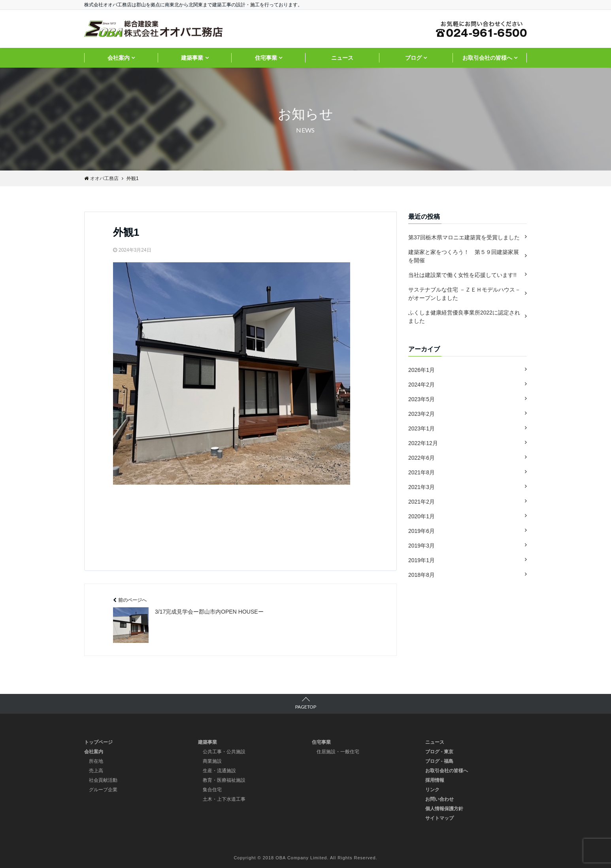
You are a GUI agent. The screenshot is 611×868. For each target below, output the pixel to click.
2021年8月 (421, 472)
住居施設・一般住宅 (338, 751)
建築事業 (192, 58)
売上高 (96, 770)
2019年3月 (421, 545)
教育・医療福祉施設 (224, 780)
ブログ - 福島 (439, 761)
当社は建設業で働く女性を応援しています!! (462, 275)
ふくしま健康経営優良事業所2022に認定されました (464, 316)
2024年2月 (421, 384)
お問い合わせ (439, 799)
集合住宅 (212, 789)
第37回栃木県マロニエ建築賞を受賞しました (464, 237)
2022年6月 (421, 458)
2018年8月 (421, 575)
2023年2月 (421, 414)
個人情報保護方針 (444, 808)
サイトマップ (439, 818)
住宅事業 (266, 58)
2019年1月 (421, 560)
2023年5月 (421, 399)
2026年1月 (421, 370)
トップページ (98, 742)
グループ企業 (103, 789)
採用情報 (434, 780)
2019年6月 (421, 531)
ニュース (342, 58)
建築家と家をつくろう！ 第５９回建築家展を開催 (463, 256)
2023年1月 (421, 428)
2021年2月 (421, 501)
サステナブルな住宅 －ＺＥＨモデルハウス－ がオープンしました (464, 293)
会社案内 (118, 58)
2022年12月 (423, 443)
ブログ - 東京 (439, 751)
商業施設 (212, 761)
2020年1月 (421, 516)
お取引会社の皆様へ (487, 58)
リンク (432, 789)
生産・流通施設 (219, 770)
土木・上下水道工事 (224, 799)
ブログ (413, 58)
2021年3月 (421, 487)
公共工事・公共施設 (224, 751)
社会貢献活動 (103, 780)
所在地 (96, 761)
